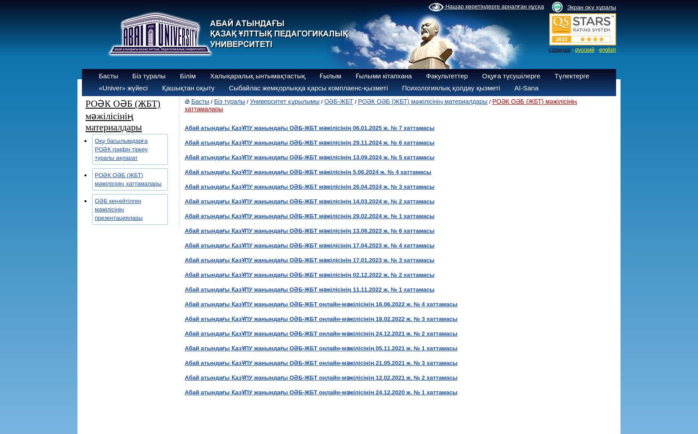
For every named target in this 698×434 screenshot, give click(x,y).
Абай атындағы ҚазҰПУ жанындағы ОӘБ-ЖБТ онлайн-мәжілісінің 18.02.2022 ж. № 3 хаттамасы (321, 319)
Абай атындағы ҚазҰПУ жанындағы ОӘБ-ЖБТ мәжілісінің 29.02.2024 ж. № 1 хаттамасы (309, 216)
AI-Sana (527, 88)
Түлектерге (572, 76)
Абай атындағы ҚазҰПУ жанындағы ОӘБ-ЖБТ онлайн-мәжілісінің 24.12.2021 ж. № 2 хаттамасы (321, 333)
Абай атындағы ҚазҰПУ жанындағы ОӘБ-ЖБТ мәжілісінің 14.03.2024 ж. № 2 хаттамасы (309, 201)
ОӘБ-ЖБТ (339, 101)
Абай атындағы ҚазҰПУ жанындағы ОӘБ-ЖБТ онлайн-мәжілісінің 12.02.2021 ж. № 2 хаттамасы (321, 377)
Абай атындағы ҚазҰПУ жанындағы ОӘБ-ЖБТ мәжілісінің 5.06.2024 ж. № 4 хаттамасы (308, 172)
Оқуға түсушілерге (511, 76)
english (607, 50)
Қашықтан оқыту (188, 88)
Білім (188, 76)
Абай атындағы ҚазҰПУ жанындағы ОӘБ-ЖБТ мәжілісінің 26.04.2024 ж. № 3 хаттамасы (309, 186)
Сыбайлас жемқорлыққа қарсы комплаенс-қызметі (308, 88)
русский (584, 50)
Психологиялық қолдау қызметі (451, 88)
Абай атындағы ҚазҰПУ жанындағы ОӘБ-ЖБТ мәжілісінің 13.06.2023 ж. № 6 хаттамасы (309, 230)
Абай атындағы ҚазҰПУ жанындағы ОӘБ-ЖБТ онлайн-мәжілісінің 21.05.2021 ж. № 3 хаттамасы (321, 363)
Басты (108, 76)
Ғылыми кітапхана (384, 76)
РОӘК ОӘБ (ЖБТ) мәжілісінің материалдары (422, 101)
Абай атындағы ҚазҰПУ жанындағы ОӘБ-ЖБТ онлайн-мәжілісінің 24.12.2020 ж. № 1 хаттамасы (321, 392)
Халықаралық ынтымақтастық (257, 76)
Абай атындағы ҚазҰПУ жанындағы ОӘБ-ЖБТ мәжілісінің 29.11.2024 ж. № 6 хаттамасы (309, 142)
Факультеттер (447, 76)
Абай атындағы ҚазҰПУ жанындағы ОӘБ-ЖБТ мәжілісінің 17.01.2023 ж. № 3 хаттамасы (309, 260)
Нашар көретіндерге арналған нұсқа (486, 7)
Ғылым (330, 76)
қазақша (559, 50)
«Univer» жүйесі (123, 88)
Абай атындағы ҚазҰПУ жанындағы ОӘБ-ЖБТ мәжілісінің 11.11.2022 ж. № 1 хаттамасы (309, 289)
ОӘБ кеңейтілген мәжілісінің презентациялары (119, 209)
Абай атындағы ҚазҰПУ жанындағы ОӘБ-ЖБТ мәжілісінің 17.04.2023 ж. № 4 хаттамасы (309, 245)
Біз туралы (149, 76)
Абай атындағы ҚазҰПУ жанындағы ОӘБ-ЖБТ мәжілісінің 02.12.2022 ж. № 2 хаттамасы (309, 275)
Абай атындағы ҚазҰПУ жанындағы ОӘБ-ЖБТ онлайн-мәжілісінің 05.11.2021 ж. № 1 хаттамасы (321, 348)
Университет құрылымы (285, 101)
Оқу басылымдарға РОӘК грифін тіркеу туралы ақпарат (121, 149)
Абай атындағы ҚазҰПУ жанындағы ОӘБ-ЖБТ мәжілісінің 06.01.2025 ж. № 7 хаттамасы (309, 128)
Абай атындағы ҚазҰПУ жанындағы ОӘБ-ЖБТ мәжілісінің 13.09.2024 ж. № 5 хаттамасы (309, 157)
